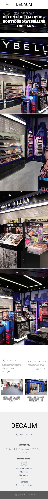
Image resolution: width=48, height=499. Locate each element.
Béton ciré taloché (24, 13)
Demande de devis (24, 485)
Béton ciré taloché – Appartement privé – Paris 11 (37, 365)
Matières (24, 472)
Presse (24, 478)
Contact (24, 482)
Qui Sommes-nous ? (24, 468)
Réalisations (24, 475)
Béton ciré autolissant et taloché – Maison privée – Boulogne (12, 366)
